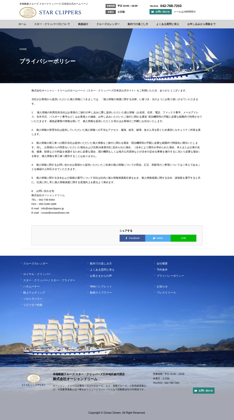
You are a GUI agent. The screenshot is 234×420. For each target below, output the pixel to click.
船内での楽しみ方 (99, 263)
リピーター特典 (31, 304)
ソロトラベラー (31, 298)
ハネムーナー (30, 286)
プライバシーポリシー (169, 275)
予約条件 (161, 269)
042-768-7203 (172, 383)
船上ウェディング (33, 292)
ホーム (22, 24)
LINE (183, 238)
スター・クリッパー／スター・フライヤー (48, 280)
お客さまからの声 (99, 275)
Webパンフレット (99, 286)
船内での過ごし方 (138, 24)
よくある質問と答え (167, 24)
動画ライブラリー (99, 292)
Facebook (132, 238)
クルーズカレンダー (108, 24)
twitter (158, 238)
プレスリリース (165, 292)
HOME (23, 49)
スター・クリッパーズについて (52, 24)
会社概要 (161, 263)
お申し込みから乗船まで (201, 24)
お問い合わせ (160, 11)
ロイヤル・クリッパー (36, 274)
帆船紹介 (83, 24)
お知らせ (161, 286)
